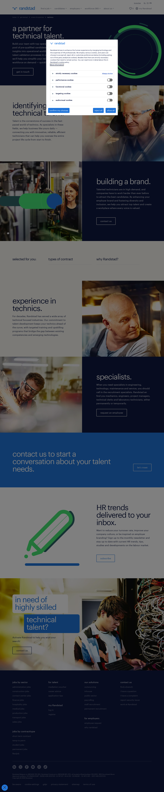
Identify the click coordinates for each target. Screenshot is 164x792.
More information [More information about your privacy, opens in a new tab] (57, 65)
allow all (111, 110)
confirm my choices (58, 110)
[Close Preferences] (5, 788)
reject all (98, 110)
